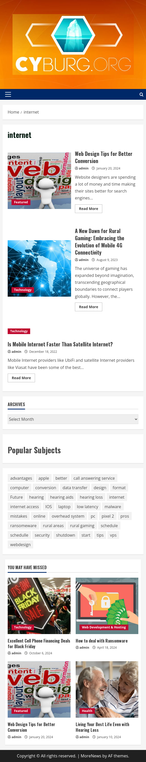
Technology (22, 290)
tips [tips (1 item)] (100, 535)
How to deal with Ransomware (102, 641)
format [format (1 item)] (119, 487)
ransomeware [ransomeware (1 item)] (23, 525)
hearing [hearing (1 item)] (36, 497)
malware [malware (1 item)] (113, 506)
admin (83, 168)
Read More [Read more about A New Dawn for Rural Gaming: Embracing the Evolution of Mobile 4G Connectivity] (90, 307)
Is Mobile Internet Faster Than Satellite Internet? (60, 344)
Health (87, 711)
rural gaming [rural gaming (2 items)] (82, 525)
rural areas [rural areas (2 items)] (53, 525)
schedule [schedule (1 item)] (109, 525)
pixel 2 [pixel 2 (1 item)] (108, 516)
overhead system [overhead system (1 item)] (68, 516)
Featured (21, 202)
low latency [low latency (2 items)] (87, 506)
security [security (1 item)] (42, 535)
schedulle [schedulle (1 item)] (19, 535)
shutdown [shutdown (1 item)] (65, 535)
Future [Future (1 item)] (16, 497)
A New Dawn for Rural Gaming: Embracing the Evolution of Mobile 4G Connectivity (39, 268)
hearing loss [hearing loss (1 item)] (91, 497)
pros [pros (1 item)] (124, 516)
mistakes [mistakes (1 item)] (18, 516)
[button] (8, 94)
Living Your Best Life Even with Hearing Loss (102, 727)
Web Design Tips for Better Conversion (39, 181)
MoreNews (91, 756)
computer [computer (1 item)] (19, 487)
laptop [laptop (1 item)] (64, 506)
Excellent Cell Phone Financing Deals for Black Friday (39, 643)
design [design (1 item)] (100, 487)
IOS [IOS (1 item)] (48, 506)
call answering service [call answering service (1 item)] (94, 478)
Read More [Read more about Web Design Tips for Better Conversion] (90, 209)
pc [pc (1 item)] (93, 516)
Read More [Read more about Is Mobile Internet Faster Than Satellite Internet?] (23, 378)
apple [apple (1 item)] (43, 478)
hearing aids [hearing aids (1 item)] (61, 497)
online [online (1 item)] (39, 516)
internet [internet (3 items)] (117, 497)
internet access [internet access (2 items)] (24, 506)
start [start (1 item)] (86, 535)
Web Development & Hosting (104, 627)
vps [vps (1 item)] (113, 535)
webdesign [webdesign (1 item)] (20, 544)
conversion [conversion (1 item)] (45, 487)
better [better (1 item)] (61, 478)
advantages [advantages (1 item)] (21, 478)
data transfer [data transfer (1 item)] (75, 487)
